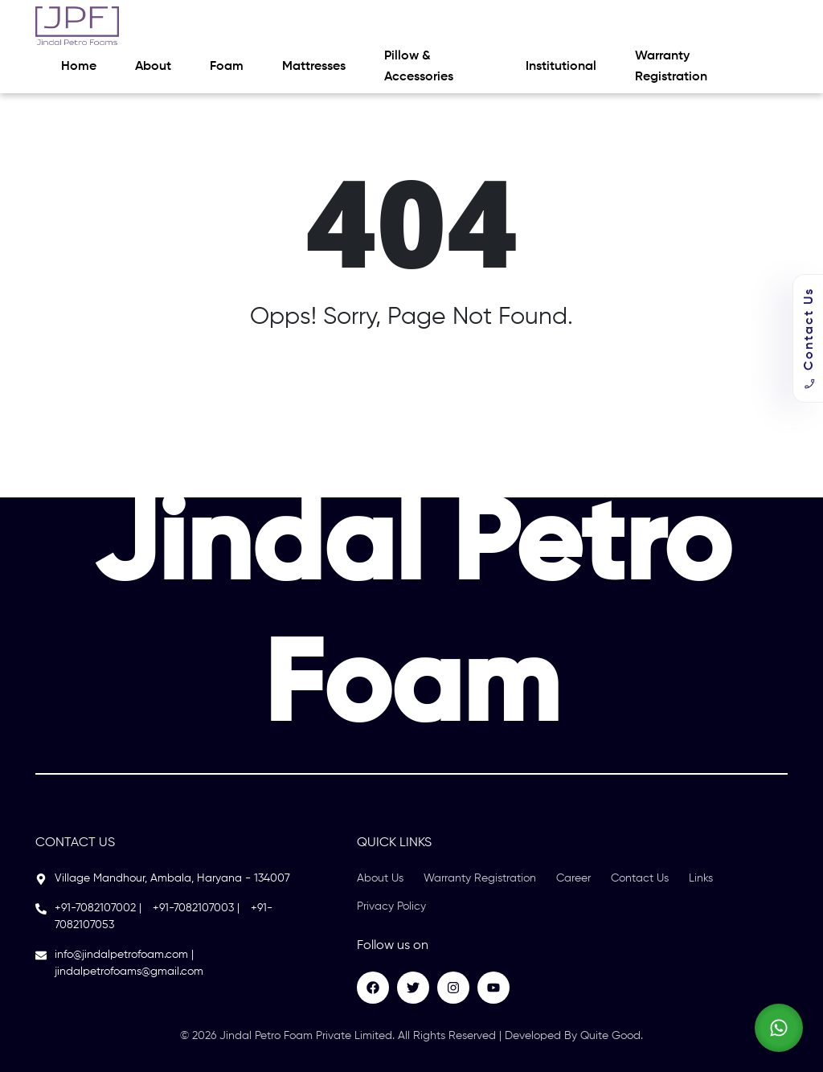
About (153, 66)
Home (78, 66)
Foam (227, 66)
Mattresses (314, 66)
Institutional (561, 66)
